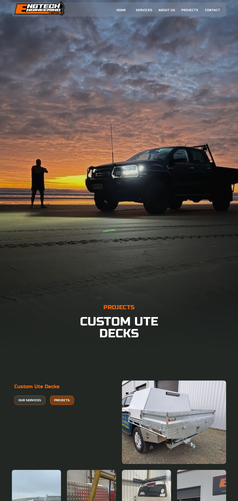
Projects (62, 400)
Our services (29, 400)
